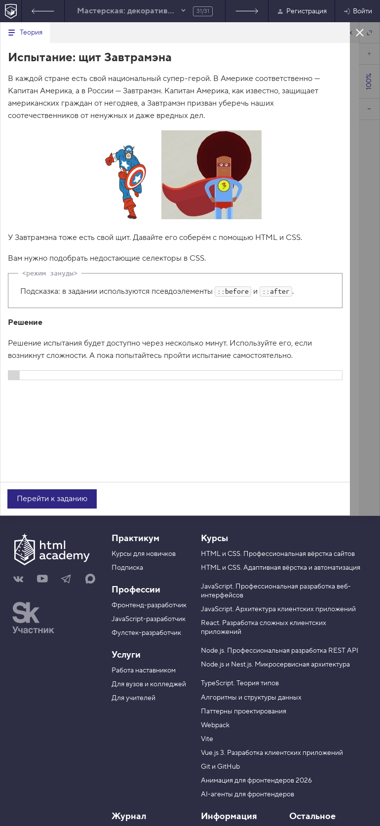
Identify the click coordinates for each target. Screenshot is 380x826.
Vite (207, 739)
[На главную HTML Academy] (10, 11)
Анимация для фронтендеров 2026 (256, 780)
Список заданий (246, 11)
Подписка (127, 567)
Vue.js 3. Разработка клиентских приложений (272, 752)
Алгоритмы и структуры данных (251, 697)
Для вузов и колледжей (149, 684)
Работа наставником (144, 670)
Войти (357, 11)
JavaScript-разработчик (149, 619)
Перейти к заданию (52, 499)
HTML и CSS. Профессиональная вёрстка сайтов (278, 554)
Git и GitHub (220, 766)
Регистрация (301, 11)
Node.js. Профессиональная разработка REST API (279, 650)
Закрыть (360, 32)
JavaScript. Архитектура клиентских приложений (278, 609)
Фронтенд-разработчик (149, 605)
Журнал (129, 816)
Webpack (215, 725)
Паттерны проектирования (243, 711)
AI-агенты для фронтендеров (247, 794)
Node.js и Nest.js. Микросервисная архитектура (275, 664)
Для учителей (133, 698)
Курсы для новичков (144, 554)
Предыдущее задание (43, 11)
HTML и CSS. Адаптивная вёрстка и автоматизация (280, 567)
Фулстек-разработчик (146, 633)
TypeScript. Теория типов (240, 683)
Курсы (214, 538)
